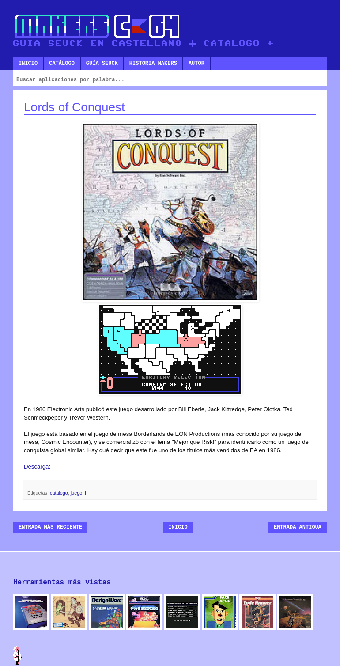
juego (76, 493)
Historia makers (153, 64)
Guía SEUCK (102, 64)
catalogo (59, 493)
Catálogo (62, 64)
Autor (196, 64)
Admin (17, 655)
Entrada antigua (297, 527)
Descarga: (37, 466)
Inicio (28, 64)
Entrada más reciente (50, 527)
